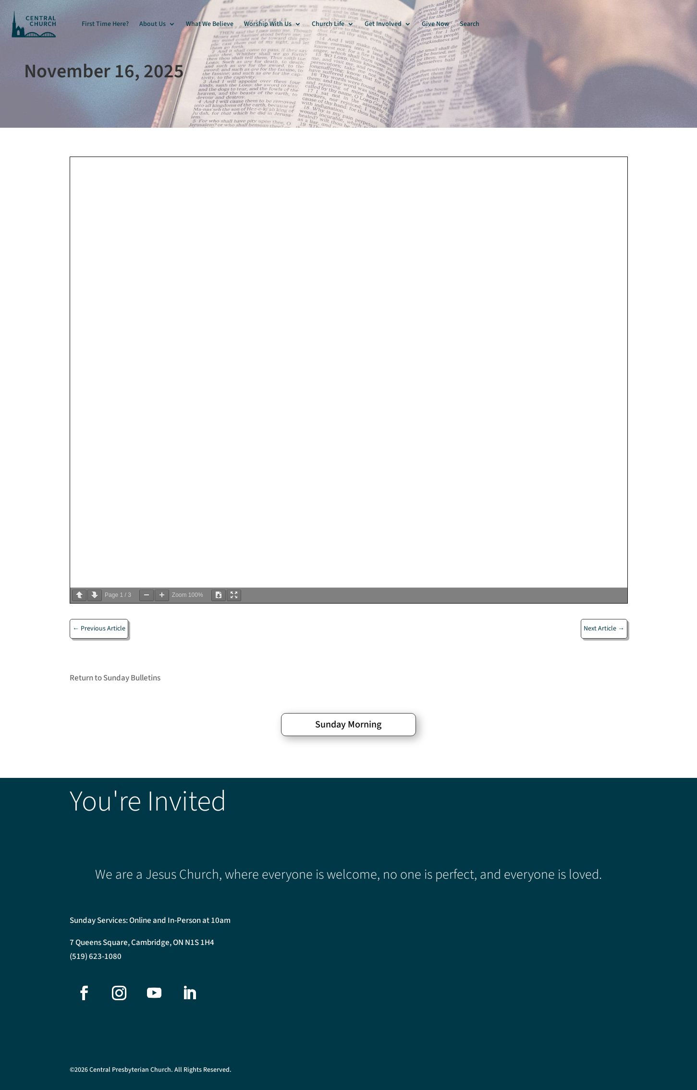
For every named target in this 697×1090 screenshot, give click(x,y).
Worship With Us (268, 24)
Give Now (435, 24)
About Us (152, 24)
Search (469, 24)
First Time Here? (105, 24)
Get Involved (383, 24)
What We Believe (209, 24)
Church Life (328, 24)
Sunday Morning (348, 724)
